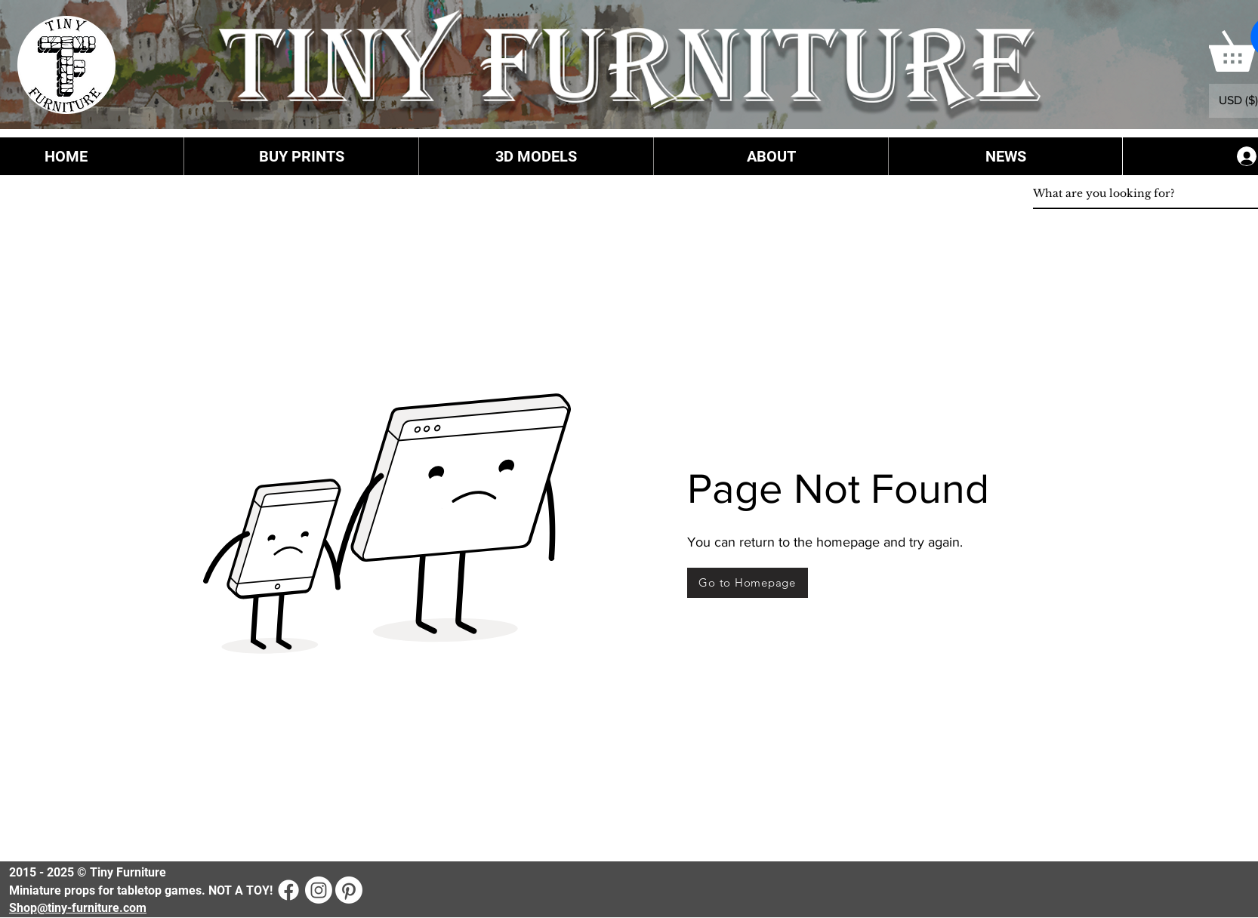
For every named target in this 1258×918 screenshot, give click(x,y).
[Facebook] (288, 890)
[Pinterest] (348, 890)
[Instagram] (318, 890)
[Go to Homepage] (747, 583)
